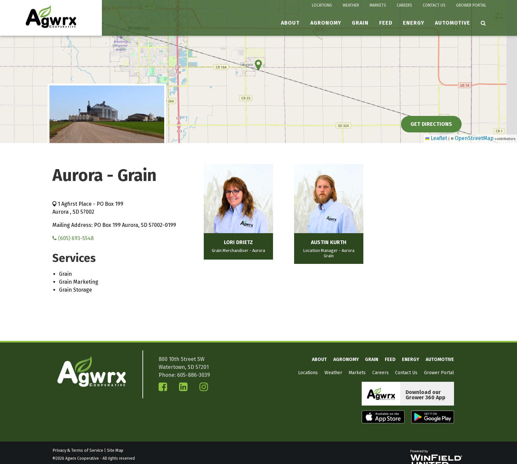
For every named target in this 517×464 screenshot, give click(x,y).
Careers (404, 5)
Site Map (115, 450)
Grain (360, 23)
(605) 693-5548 (73, 238)
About (290, 23)
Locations (322, 5)
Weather (351, 5)
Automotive (452, 23)
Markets (378, 5)
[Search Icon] (483, 23)
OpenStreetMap (474, 138)
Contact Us (434, 5)
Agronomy (325, 23)
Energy (413, 23)
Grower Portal (471, 5)
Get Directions (431, 124)
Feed (385, 23)
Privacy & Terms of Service (77, 450)
